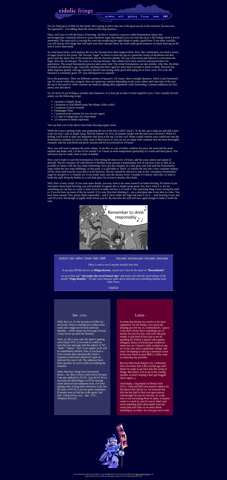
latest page (162, 258)
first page (121, 258)
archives (63, 258)
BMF (103, 258)
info (72, 258)
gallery (79, 258)
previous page (135, 258)
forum (88, 258)
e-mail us (113, 287)
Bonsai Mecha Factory (143, 474)
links (95, 258)
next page (150, 258)
